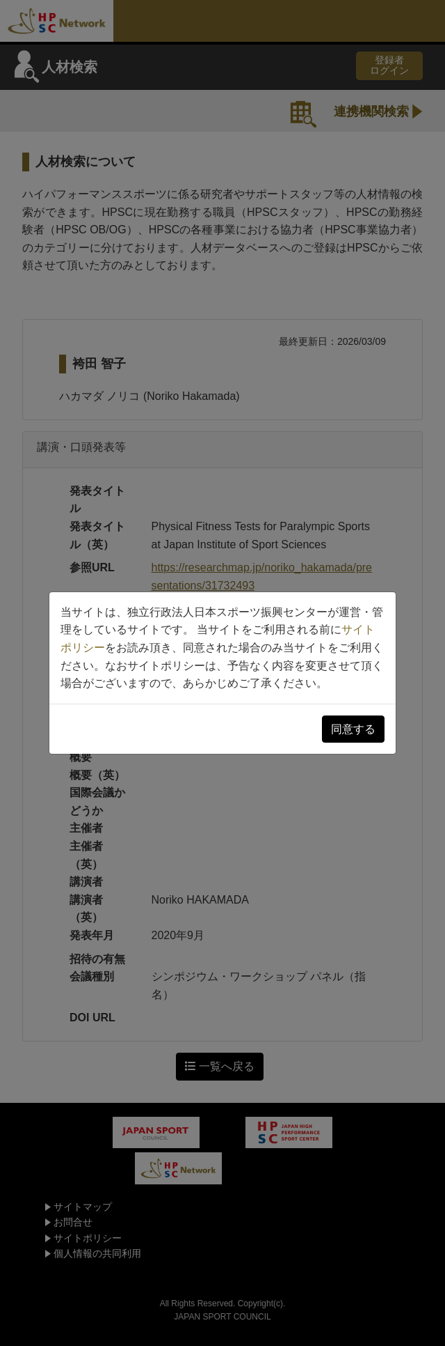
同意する (353, 729)
